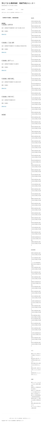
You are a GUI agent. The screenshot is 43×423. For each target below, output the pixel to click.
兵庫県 (36, 152)
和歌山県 (36, 162)
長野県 (36, 114)
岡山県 (36, 176)
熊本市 (36, 344)
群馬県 (36, 66)
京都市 (36, 307)
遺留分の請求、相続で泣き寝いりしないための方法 (36, 370)
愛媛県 (36, 200)
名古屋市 (36, 302)
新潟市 (36, 288)
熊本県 (36, 224)
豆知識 (22, 9)
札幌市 (36, 254)
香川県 (36, 195)
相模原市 (36, 283)
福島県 (36, 51)
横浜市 (36, 274)
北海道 (36, 23)
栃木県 (36, 61)
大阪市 (36, 312)
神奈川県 (36, 85)
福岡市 (36, 339)
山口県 (36, 186)
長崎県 (36, 219)
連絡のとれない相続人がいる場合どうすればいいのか (36, 355)
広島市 (36, 330)
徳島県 (36, 191)
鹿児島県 (36, 238)
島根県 (36, 171)
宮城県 (36, 37)
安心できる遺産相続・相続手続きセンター (18, 3)
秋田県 (36, 42)
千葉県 (36, 75)
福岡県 (36, 210)
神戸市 (36, 320)
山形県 (36, 47)
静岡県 (36, 123)
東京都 (36, 80)
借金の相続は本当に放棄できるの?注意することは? (36, 365)
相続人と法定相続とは (35, 393)
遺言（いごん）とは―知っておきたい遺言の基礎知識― (36, 384)
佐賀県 (36, 214)
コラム (17, 9)
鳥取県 (36, 167)
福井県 (36, 109)
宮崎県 (36, 234)
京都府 (36, 143)
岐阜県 (36, 119)
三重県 (36, 133)
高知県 (36, 205)
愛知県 (36, 128)
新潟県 (36, 95)
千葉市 (36, 269)
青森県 (36, 28)
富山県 (36, 99)
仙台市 (36, 259)
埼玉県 (36, 71)
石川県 (36, 104)
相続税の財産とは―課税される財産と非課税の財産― (36, 400)
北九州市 (36, 334)
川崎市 (36, 278)
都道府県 (3, 9)
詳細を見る (4, 34)
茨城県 (36, 56)
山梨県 (36, 90)
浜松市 (36, 298)
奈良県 (36, 157)
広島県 (36, 181)
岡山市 (36, 325)
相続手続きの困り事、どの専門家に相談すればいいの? (36, 360)
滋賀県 (36, 138)
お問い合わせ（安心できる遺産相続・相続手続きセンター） (12, 12)
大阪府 (36, 147)
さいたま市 (36, 264)
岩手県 (36, 32)
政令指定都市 (10, 9)
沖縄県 (36, 243)
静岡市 (36, 293)
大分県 (36, 229)
